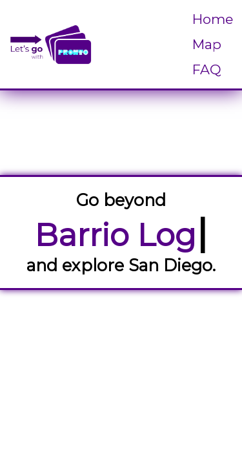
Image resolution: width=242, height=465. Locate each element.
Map (206, 44)
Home (212, 19)
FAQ (206, 69)
